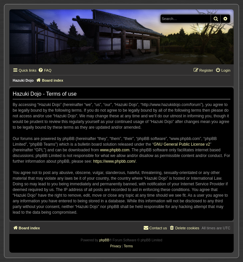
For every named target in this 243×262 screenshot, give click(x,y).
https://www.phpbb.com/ (114, 161)
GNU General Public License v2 (182, 144)
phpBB (104, 240)
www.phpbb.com (114, 150)
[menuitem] (44, 70)
